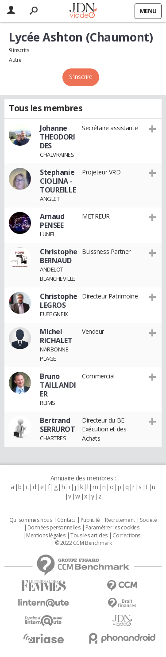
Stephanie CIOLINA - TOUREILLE (58, 181)
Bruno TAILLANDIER (58, 385)
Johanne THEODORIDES (57, 137)
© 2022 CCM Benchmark (83, 543)
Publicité (90, 520)
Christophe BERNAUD (58, 256)
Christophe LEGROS (58, 300)
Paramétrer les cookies (112, 528)
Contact (66, 520)
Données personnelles (54, 528)
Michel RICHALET (56, 336)
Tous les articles (89, 535)
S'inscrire (81, 76)
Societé (148, 520)
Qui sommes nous (30, 520)
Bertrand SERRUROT (57, 424)
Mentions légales (45, 535)
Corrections (126, 535)
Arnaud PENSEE (52, 220)
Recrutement (120, 520)
